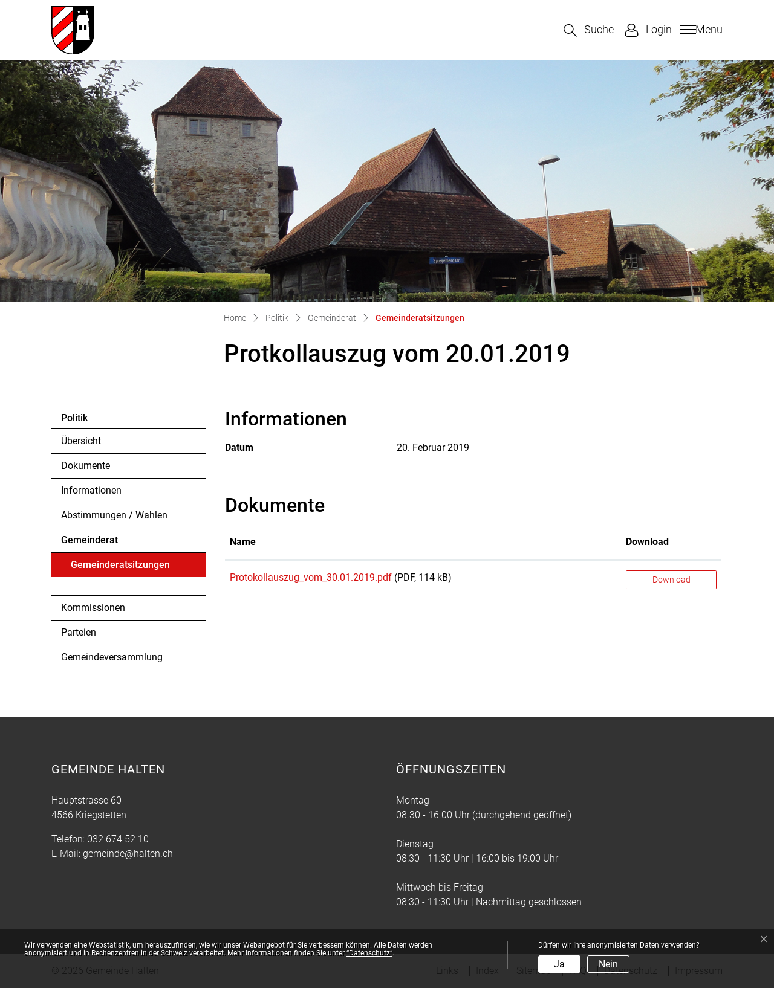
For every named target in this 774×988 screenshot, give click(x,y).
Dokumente (85, 465)
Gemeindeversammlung (112, 657)
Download (671, 579)
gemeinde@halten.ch (128, 853)
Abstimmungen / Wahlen (114, 515)
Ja (559, 964)
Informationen (91, 490)
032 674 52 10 (118, 839)
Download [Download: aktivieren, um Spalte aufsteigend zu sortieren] (647, 541)
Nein (608, 964)
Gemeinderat (89, 540)
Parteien (78, 632)
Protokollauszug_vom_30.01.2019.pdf (311, 577)
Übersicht (81, 441)
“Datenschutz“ (369, 953)
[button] (588, 30)
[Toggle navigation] (700, 30)
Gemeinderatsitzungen (120, 568)
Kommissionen (93, 607)
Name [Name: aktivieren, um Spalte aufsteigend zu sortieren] (243, 541)
